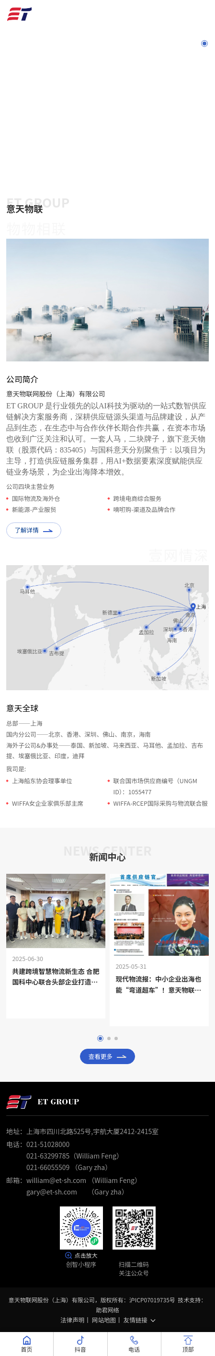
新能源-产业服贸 (34, 509)
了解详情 (33, 529)
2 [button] (204, 59)
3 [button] (204, 74)
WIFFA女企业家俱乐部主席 (47, 803)
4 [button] (204, 90)
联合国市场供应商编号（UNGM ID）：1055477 (155, 786)
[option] (56, 945)
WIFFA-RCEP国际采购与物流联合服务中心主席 (160, 809)
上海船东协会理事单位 (42, 780)
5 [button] (204, 105)
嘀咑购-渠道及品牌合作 (144, 509)
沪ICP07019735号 (152, 1300)
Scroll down (107, 164)
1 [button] (204, 44)
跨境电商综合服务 (137, 498)
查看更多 (108, 1056)
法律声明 (72, 1319)
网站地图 (104, 1319)
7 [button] (204, 136)
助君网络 (107, 1310)
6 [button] (204, 120)
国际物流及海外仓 (36, 498)
